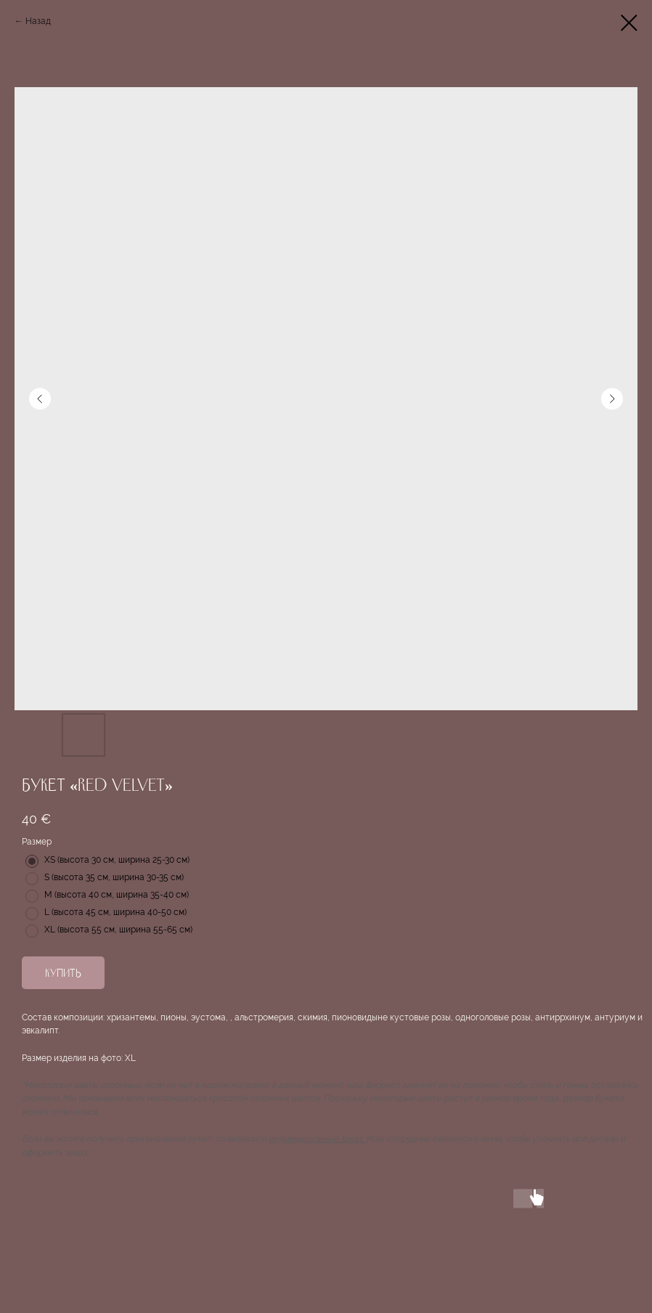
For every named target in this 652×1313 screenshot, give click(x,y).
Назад (38, 21)
